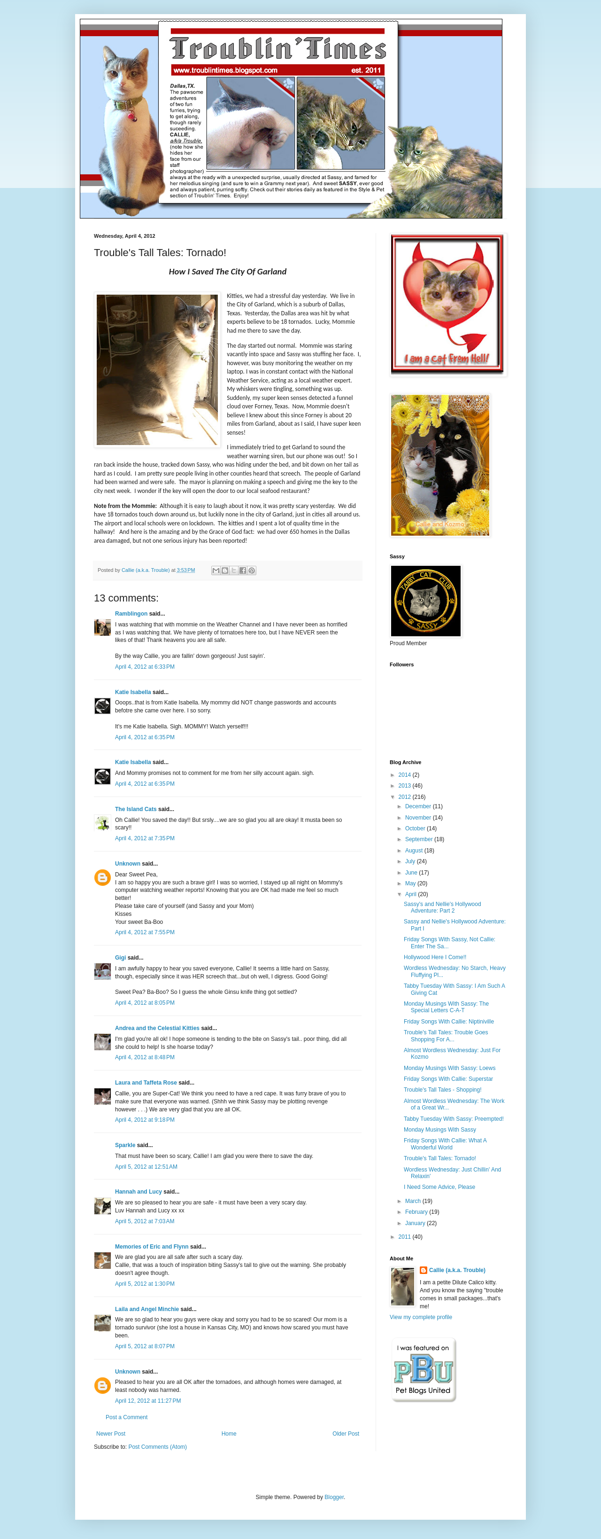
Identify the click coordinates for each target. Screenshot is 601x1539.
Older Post (345, 1433)
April (411, 894)
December (419, 806)
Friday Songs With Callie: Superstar (448, 1079)
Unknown (127, 863)
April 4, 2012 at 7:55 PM (145, 932)
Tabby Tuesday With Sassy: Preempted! (454, 1119)
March (414, 1201)
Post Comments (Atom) (157, 1447)
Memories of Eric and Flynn (152, 1246)
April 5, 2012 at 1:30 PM (145, 1284)
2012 (406, 797)
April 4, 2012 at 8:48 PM (145, 1057)
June (412, 872)
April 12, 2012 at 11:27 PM (148, 1401)
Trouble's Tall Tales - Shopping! (443, 1089)
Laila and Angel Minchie (147, 1309)
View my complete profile (421, 1317)
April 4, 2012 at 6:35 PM (145, 737)
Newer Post (110, 1433)
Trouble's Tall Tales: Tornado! (440, 1158)
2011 (406, 1237)
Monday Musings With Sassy (440, 1129)
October (416, 828)
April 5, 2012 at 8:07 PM (145, 1346)
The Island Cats (136, 809)
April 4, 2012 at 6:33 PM (145, 667)
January (416, 1223)
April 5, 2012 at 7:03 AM (144, 1221)
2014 (406, 775)
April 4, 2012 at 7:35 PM (145, 838)
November (419, 817)
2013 (406, 785)
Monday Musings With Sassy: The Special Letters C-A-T (446, 1007)
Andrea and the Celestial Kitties (157, 1028)
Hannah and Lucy (138, 1191)
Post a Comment (126, 1417)
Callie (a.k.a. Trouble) (457, 1270)
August (414, 850)
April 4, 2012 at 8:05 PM (145, 1003)
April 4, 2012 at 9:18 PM (145, 1120)
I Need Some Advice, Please (439, 1187)
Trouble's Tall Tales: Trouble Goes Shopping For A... (446, 1035)
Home (229, 1433)
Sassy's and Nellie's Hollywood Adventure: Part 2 (442, 907)
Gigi (120, 957)
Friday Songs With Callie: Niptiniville (449, 1021)
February (417, 1212)
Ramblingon (131, 613)
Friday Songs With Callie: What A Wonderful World (445, 1143)
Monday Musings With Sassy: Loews (449, 1068)
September (419, 839)
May (411, 883)
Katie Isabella (133, 692)
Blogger (334, 1497)
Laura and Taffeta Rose (146, 1082)
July (411, 861)
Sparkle (125, 1145)
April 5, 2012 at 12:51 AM (146, 1167)
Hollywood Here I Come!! (435, 957)
